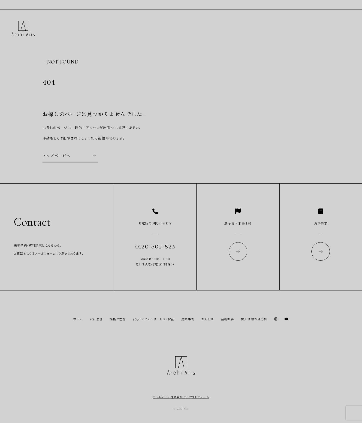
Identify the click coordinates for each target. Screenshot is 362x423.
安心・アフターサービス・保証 (153, 319)
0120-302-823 (155, 247)
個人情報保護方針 (254, 319)
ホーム (78, 319)
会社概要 (227, 319)
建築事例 (187, 319)
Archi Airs (23, 28)
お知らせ (207, 319)
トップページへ (56, 155)
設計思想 (96, 319)
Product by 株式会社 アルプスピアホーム (181, 397)
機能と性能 (118, 319)
